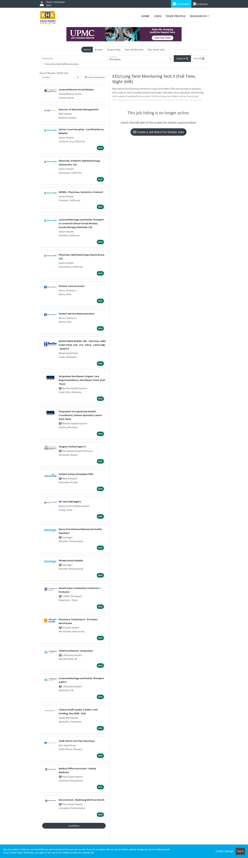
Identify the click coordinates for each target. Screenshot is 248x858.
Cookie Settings (224, 851)
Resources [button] (198, 16)
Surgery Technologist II (72, 446)
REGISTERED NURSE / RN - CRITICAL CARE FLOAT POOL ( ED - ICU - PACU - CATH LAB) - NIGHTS (82, 344)
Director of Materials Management (79, 109)
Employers (200, 4)
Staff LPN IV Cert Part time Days (77, 740)
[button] (199, 58)
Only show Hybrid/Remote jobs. (62, 64)
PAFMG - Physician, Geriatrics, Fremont (81, 192)
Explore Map (114, 49)
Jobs (157, 16)
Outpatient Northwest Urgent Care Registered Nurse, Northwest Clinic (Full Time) (82, 380)
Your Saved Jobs (156, 49)
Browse (99, 49)
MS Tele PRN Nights (70, 501)
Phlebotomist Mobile (71, 560)
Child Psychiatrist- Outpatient (76, 650)
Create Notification (95, 77)
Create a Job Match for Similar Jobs (158, 132)
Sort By (45, 77)
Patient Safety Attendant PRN (76, 474)
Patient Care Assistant (71, 286)
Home (145, 16)
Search (87, 49)
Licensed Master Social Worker (76, 89)
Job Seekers (181, 4)
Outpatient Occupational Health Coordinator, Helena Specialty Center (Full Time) (80, 415)
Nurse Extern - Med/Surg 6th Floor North (81, 799)
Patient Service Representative (76, 313)
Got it (240, 851)
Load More (74, 825)
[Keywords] (74, 58)
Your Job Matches (134, 49)
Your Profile (176, 16)
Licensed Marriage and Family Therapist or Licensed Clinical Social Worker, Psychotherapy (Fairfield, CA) (81, 223)
